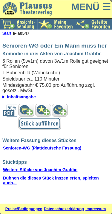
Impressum (95, 209)
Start (6, 33)
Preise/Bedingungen (23, 209)
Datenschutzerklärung (64, 209)
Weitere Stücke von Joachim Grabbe (40, 169)
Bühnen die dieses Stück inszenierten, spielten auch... (51, 180)
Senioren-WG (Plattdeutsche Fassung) (42, 148)
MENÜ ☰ (91, 6)
